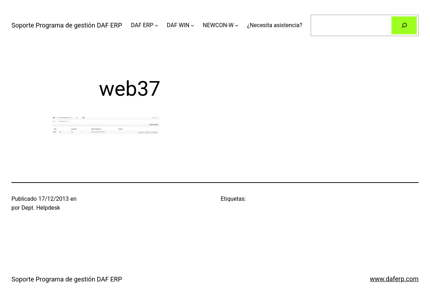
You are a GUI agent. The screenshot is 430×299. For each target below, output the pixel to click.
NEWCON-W (218, 25)
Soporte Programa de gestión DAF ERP (66, 25)
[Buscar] (404, 25)
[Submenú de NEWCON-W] (237, 25)
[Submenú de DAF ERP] (156, 25)
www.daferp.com (394, 279)
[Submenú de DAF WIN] (192, 25)
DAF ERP (142, 25)
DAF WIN (178, 25)
